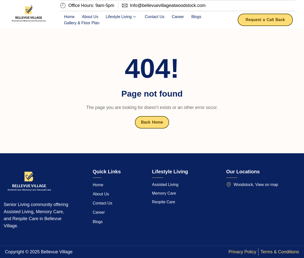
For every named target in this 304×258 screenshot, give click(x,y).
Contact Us (154, 17)
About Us (90, 17)
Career (178, 17)
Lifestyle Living (121, 17)
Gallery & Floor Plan (81, 23)
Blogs (196, 17)
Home (69, 17)
